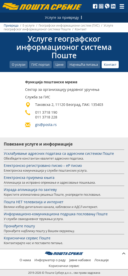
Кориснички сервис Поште (27, 238)
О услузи (18, 64)
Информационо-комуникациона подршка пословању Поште (56, 214)
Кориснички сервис (64, 266)
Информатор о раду (50, 260)
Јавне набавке (80, 260)
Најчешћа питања (84, 64)
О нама (25, 260)
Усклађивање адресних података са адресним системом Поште (59, 153)
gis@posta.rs (46, 124)
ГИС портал (40, 64)
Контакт (110, 64)
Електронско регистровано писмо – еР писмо (43, 165)
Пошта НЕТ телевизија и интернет (33, 201)
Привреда (11, 25)
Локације (101, 260)
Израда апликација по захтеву (30, 189)
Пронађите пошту (19, 226)
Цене (59, 64)
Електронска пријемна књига (29, 177)
